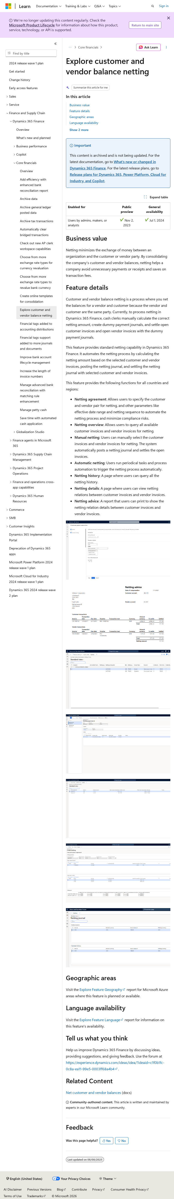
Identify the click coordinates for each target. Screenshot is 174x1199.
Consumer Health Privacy (128, 1189)
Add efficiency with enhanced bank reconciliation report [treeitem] (34, 185)
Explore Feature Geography (101, 989)
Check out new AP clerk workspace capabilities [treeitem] (36, 246)
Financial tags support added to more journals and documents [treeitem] (36, 343)
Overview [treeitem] (22, 129)
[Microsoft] (8, 6)
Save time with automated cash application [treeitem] (38, 421)
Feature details (80, 111)
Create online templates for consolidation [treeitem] (36, 299)
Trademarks (35, 1196)
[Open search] (152, 6)
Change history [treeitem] (19, 80)
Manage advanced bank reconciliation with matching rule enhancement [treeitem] (36, 393)
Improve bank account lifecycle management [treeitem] (35, 360)
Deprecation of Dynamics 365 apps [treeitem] (30, 551)
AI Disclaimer (13, 1189)
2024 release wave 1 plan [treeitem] (26, 63)
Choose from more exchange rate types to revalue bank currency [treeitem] (36, 282)
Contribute (79, 1189)
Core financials (88, 47)
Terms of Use (13, 1196)
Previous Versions (39, 1189)
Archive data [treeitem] (28, 198)
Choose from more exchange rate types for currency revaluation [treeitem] (36, 262)
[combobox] (31, 53)
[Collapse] (55, 44)
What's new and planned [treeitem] (33, 138)
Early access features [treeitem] (23, 88)
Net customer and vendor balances (93, 1092)
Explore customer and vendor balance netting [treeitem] (36, 312)
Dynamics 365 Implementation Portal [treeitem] (30, 537)
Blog (60, 1189)
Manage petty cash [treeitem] (33, 410)
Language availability (84, 123)
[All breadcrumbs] (70, 47)
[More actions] (166, 47)
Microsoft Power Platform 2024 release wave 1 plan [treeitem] (31, 565)
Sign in (164, 6)
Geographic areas (82, 117)
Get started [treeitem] (17, 71)
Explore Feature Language (100, 1019)
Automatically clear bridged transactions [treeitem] (34, 232)
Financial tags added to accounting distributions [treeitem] (37, 326)
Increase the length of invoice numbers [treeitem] (35, 374)
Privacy (97, 1189)
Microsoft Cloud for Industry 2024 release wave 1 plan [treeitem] (29, 579)
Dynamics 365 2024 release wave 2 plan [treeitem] (32, 593)
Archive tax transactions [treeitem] (36, 221)
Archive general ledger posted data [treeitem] (35, 210)
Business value (79, 105)
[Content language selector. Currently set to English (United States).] (24, 1178)
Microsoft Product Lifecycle (32, 25)
